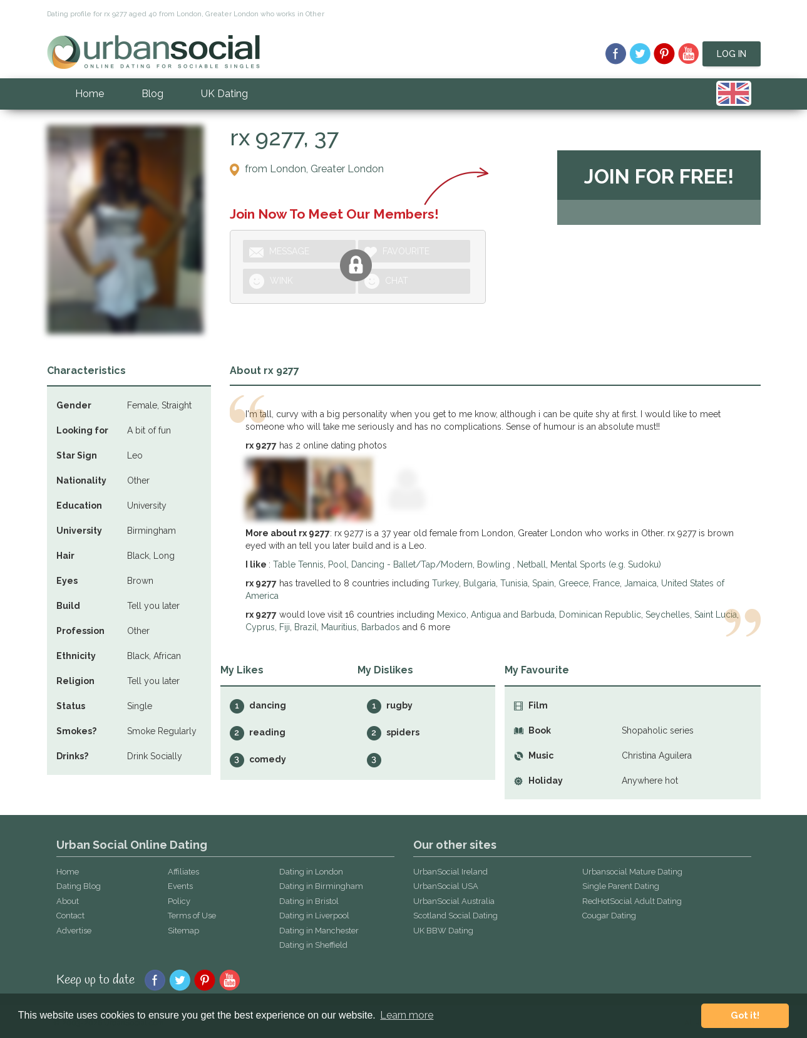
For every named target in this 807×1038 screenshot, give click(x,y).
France (606, 583)
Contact (70, 915)
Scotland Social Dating (455, 915)
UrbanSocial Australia (454, 901)
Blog (152, 94)
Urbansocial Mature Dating (632, 871)
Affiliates (183, 871)
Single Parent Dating (620, 886)
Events (180, 886)
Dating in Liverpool (314, 915)
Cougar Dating (609, 915)
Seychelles (667, 615)
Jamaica (640, 583)
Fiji (284, 627)
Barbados (380, 627)
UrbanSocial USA (445, 886)
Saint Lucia (715, 615)
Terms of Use (192, 915)
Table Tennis (298, 564)
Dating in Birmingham (321, 886)
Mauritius (339, 627)
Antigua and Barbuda (513, 615)
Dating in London (311, 871)
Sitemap (183, 930)
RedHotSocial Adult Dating (632, 901)
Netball (531, 564)
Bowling (495, 564)
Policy (179, 901)
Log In (731, 54)
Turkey (445, 583)
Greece (573, 583)
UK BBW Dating (443, 930)
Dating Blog (78, 886)
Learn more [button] (406, 1015)
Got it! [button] (745, 1015)
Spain (543, 583)
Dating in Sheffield (313, 945)
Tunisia (514, 583)
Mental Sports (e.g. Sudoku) (605, 564)
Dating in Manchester (319, 930)
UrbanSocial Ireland (450, 871)
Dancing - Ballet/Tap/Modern (412, 564)
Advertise (73, 930)
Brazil (305, 627)
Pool (337, 564)
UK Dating (224, 94)
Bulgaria (479, 583)
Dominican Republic (600, 615)
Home (89, 94)
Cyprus (260, 627)
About (67, 901)
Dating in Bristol (309, 901)
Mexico (451, 615)
